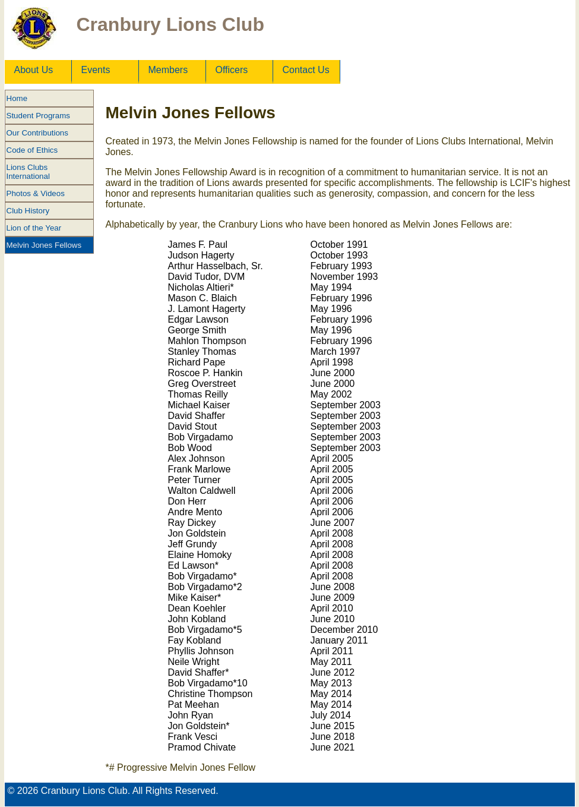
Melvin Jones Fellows (44, 245)
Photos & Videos (36, 193)
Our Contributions (37, 132)
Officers (232, 70)
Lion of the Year (34, 227)
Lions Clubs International (28, 172)
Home (17, 98)
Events (95, 70)
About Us (33, 70)
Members (168, 70)
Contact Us (306, 70)
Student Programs (38, 115)
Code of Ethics (32, 150)
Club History (28, 210)
